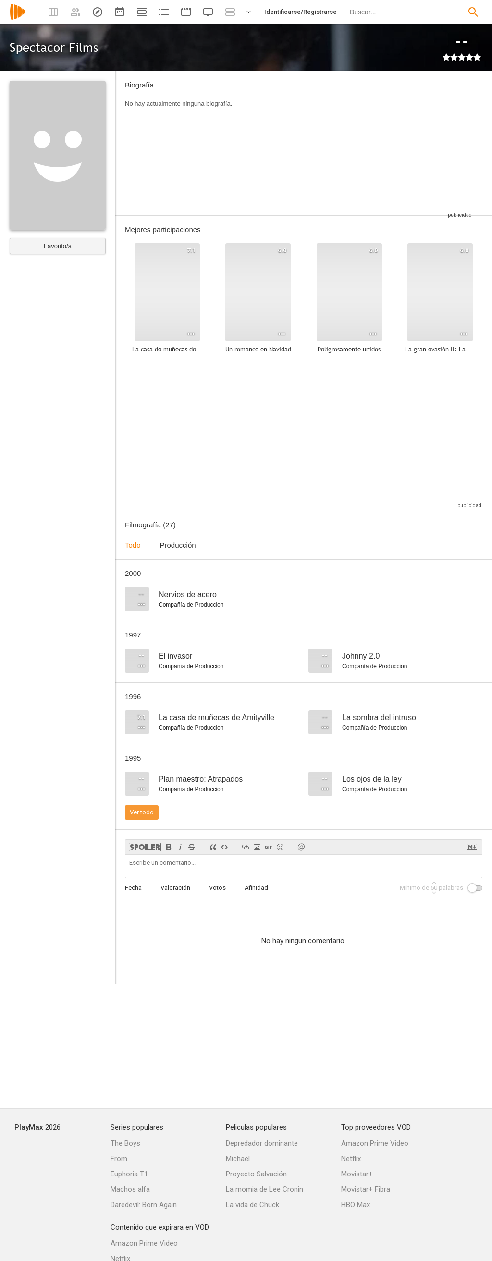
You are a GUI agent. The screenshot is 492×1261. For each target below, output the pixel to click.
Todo (133, 545)
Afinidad (256, 887)
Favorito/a (58, 246)
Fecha (133, 887)
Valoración (175, 887)
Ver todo (142, 812)
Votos (217, 887)
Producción (178, 545)
